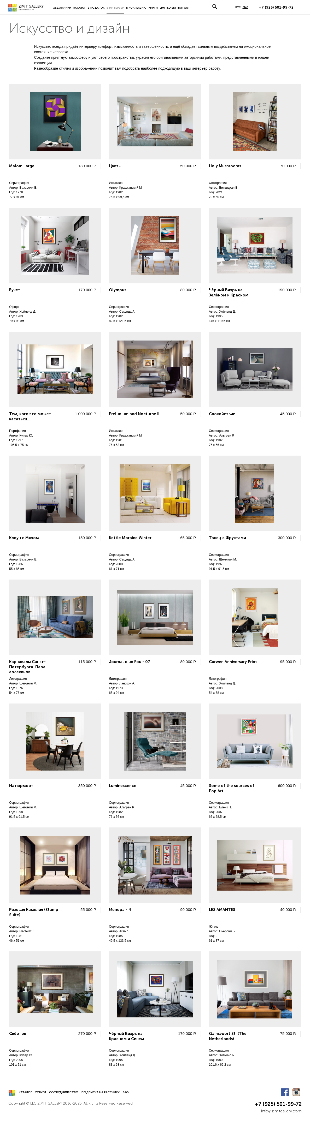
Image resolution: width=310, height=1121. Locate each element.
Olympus (117, 290)
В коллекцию (136, 7)
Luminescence (122, 785)
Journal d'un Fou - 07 (129, 661)
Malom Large (21, 166)
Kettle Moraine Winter (130, 537)
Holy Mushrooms (225, 166)
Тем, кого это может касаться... (30, 416)
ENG (245, 7)
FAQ (126, 1092)
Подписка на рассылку (100, 1092)
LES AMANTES (222, 909)
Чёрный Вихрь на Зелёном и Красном (228, 292)
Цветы (115, 166)
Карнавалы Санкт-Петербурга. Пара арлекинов (27, 666)
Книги (153, 7)
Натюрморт (21, 785)
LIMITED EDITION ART (175, 7)
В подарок (96, 7)
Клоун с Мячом (24, 537)
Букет (14, 290)
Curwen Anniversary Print (233, 661)
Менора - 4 (120, 909)
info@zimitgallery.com (281, 1110)
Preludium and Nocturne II (134, 414)
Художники (62, 7)
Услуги (40, 1092)
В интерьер (115, 7)
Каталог (79, 7)
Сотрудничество (63, 1092)
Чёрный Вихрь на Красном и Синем (126, 1036)
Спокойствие (222, 414)
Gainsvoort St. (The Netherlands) (228, 1036)
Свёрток (17, 1033)
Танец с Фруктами (227, 537)
